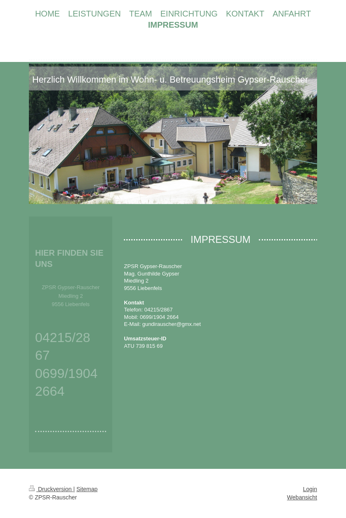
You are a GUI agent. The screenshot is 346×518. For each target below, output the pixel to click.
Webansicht (302, 497)
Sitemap (86, 489)
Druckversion (51, 489)
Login (310, 489)
